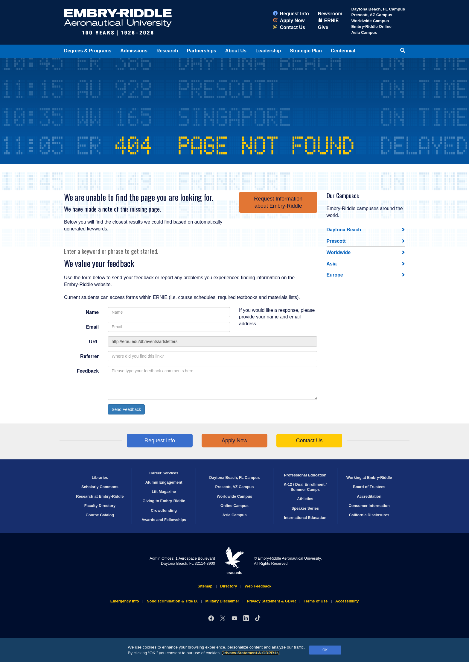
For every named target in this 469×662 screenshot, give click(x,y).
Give (323, 27)
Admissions (133, 50)
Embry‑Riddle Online (371, 26)
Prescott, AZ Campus (371, 15)
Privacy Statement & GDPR (251, 653)
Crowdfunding (164, 510)
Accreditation (369, 496)
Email (92, 327)
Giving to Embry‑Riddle (164, 501)
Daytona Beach (344, 229)
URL (94, 341)
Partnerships (201, 50)
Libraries (100, 477)
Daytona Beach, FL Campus (378, 9)
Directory (228, 586)
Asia (332, 263)
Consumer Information (368, 505)
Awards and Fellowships (163, 519)
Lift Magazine (164, 491)
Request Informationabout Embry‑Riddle (278, 202)
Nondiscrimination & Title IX (172, 601)
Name (92, 312)
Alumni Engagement (163, 482)
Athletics (305, 498)
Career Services (163, 473)
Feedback (88, 370)
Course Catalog (100, 515)
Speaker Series (305, 508)
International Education (305, 517)
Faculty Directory (100, 505)
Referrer (89, 356)
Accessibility (347, 601)
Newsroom (330, 13)
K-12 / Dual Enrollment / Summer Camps (305, 487)
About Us (235, 50)
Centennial (343, 50)
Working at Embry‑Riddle (369, 477)
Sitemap (205, 586)
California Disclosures (369, 515)
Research (167, 50)
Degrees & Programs (87, 50)
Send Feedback (126, 409)
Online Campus (234, 505)
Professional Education (305, 475)
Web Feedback (258, 586)
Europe (335, 274)
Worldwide (339, 252)
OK (325, 650)
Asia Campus (364, 32)
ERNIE (328, 20)
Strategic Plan (306, 50)
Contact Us (289, 27)
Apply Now (289, 20)
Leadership (268, 50)
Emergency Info (124, 601)
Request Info (291, 13)
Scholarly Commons (99, 487)
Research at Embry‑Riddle (100, 496)
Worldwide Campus (370, 21)
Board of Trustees (369, 487)
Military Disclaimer (222, 601)
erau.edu (234, 560)
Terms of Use (316, 601)
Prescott (336, 241)
